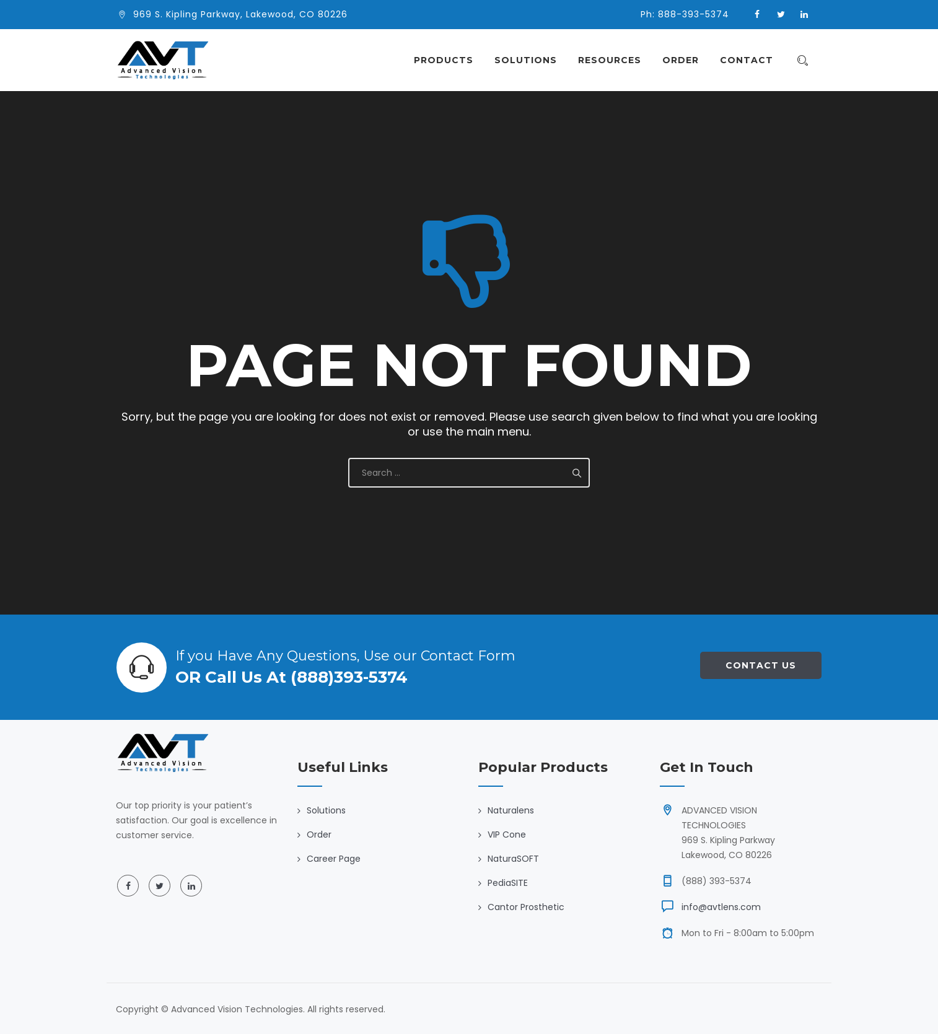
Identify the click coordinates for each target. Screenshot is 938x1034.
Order (686, 60)
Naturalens (511, 810)
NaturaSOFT (513, 858)
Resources (615, 60)
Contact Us (760, 665)
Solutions (532, 60)
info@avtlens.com (721, 907)
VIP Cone (507, 834)
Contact (752, 60)
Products (450, 60)
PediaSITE (508, 883)
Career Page (334, 858)
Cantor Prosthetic (526, 907)
